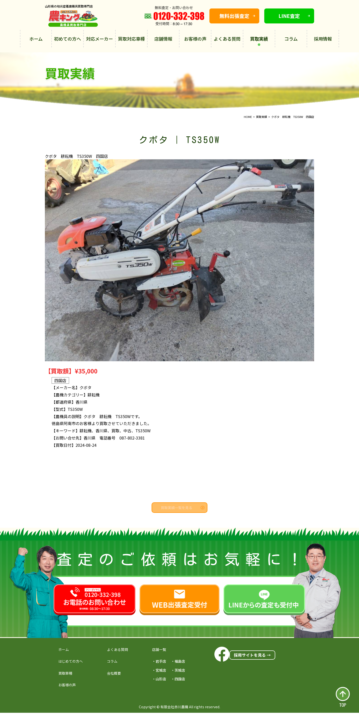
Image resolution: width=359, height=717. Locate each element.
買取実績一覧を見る (182, 507)
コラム (291, 38)
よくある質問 (227, 38)
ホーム (36, 38)
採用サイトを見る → (252, 655)
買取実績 (259, 40)
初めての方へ (67, 38)
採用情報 (323, 38)
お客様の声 (195, 38)
